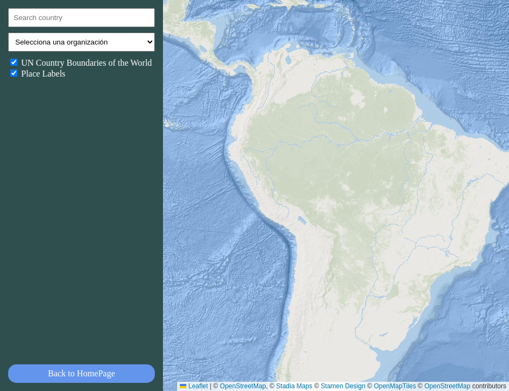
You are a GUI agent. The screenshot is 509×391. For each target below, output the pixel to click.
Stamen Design (343, 386)
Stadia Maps (294, 386)
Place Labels (37, 73)
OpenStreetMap (243, 386)
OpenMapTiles (395, 386)
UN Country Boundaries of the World (81, 62)
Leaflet (194, 386)
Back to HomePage (81, 373)
